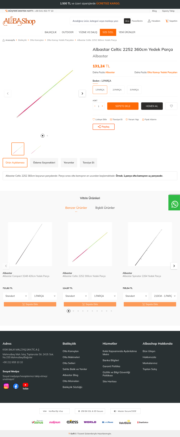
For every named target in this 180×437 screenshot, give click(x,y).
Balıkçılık (51, 32)
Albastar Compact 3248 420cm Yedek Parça (26, 276)
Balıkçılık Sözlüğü (72, 387)
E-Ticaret (79, 433)
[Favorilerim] (135, 21)
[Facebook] (15, 386)
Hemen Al (152, 106)
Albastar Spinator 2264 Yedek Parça (142, 276)
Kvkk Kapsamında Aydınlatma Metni (120, 353)
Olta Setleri (69, 363)
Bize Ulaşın (149, 351)
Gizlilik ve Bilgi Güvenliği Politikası (116, 374)
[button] (42, 135)
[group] (45, 89)
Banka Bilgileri (111, 360)
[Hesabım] (154, 21)
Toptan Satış (150, 369)
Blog (154, 11)
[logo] (19, 21)
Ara (127, 21)
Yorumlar (69, 162)
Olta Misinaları (71, 381)
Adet (95, 100)
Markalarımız (150, 363)
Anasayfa (9, 40)
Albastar (100, 56)
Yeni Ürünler (127, 32)
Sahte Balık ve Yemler (75, 369)
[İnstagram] (6, 386)
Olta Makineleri (71, 357)
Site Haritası (110, 381)
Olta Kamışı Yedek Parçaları (60, 40)
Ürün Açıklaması (15, 162)
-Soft (72, 433)
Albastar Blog (70, 375)
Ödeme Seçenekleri (44, 162)
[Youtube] (25, 386)
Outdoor (67, 32)
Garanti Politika (111, 366)
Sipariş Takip (168, 11)
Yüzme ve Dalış (88, 32)
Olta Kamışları (37, 40)
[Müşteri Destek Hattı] (29, 11)
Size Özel (108, 32)
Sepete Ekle (122, 106)
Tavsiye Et (116, 119)
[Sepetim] (171, 21)
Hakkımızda (149, 357)
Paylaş (104, 126)
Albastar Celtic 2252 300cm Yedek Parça (84, 276)
